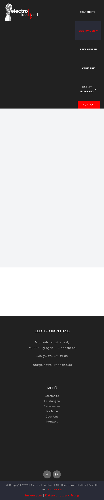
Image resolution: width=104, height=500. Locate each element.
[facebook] (47, 474)
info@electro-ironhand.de (52, 365)
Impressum (33, 495)
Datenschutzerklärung (62, 495)
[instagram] (57, 474)
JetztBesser (54, 489)
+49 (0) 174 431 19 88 (52, 356)
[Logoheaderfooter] (52, 435)
